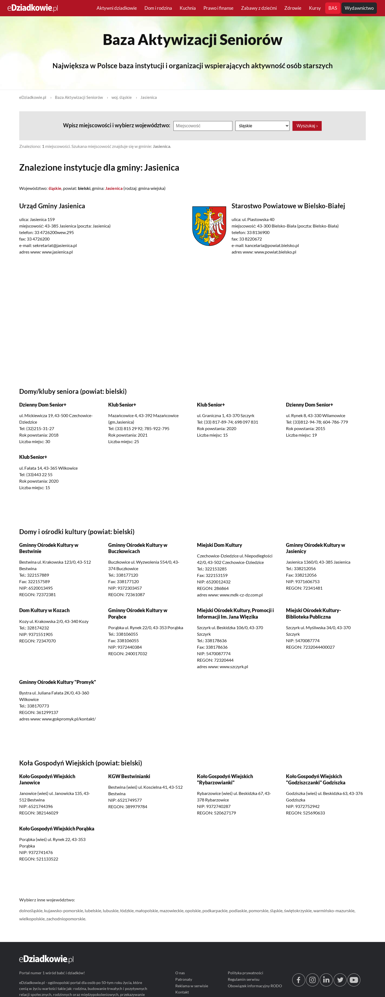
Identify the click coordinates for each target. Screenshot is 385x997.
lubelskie (93, 910)
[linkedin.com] (326, 985)
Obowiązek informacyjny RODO (255, 985)
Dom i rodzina (158, 8)
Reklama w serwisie (191, 985)
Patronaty (183, 979)
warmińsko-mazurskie (333, 910)
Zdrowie (292, 8)
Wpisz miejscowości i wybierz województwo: (117, 125)
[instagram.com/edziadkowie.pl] (312, 985)
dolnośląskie (30, 910)
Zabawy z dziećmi (259, 8)
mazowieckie (171, 910)
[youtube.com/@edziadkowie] (353, 985)
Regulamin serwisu (244, 979)
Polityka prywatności (246, 973)
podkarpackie (215, 910)
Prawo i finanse (218, 8)
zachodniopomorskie (65, 918)
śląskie (276, 910)
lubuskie (111, 910)
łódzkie (127, 910)
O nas (180, 973)
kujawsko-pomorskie (63, 910)
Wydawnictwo (359, 8)
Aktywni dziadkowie (117, 8)
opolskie (193, 910)
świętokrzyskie (298, 910)
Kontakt (182, 992)
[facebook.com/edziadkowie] (298, 985)
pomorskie (258, 910)
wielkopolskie (32, 918)
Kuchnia (188, 8)
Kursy (315, 8)
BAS (332, 8)
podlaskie (238, 910)
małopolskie (146, 910)
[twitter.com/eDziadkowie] (340, 985)
